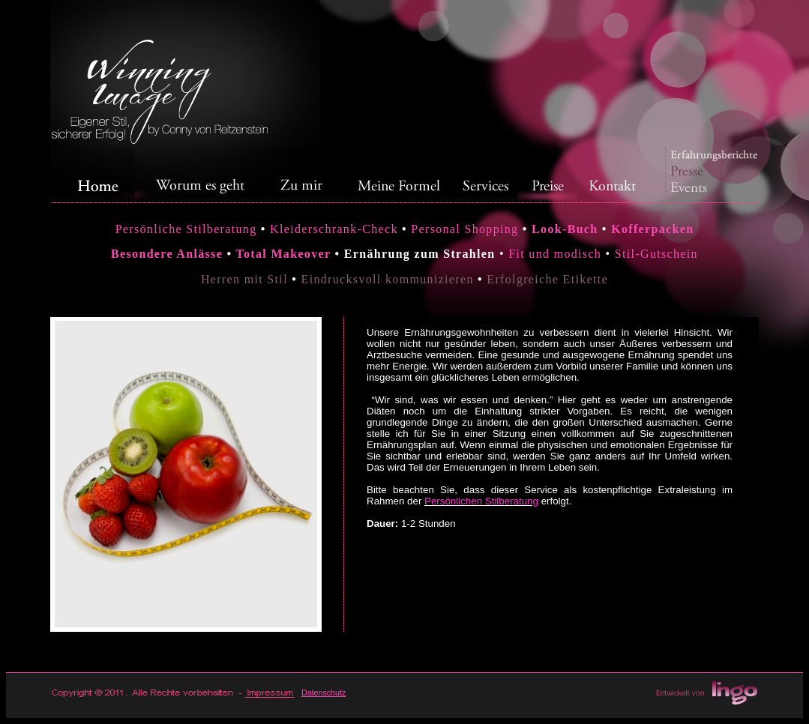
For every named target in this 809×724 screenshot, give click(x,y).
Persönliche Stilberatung (186, 229)
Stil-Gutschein (656, 253)
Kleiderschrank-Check (336, 229)
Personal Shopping (462, 229)
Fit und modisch (554, 253)
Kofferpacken (652, 229)
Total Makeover (283, 253)
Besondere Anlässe (167, 253)
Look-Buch (565, 229)
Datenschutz (323, 692)
